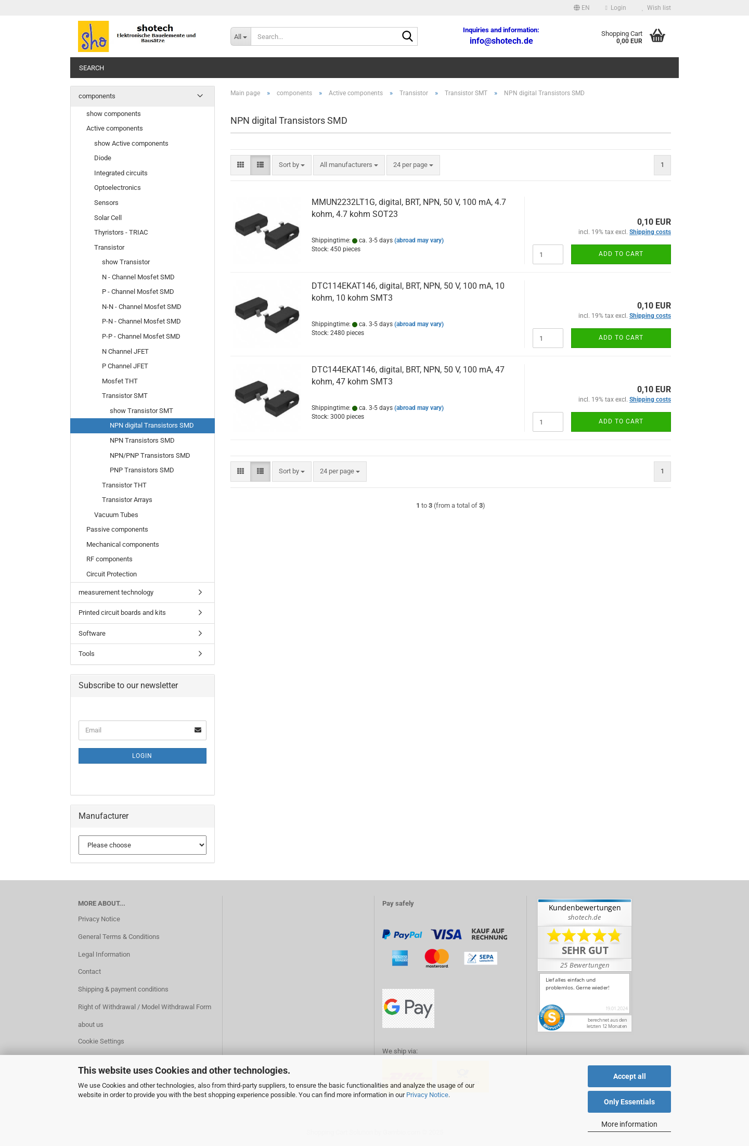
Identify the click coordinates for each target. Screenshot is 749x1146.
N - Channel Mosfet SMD (138, 277)
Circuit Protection (111, 574)
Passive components (117, 529)
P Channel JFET (125, 366)
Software (92, 633)
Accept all (629, 1076)
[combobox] (292, 165)
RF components (109, 559)
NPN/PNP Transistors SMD (150, 455)
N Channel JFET (125, 351)
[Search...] (240, 36)
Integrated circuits (121, 173)
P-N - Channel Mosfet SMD (141, 321)
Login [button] (615, 7)
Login (142, 755)
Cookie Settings (101, 1041)
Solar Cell (108, 218)
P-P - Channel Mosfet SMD (141, 336)
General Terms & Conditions (119, 937)
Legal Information (104, 954)
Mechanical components (122, 544)
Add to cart (621, 253)
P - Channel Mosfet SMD (138, 291)
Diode (102, 158)
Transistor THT (124, 485)
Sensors (106, 203)
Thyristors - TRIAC (121, 232)
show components (113, 114)
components (97, 96)
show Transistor (126, 262)
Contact (89, 971)
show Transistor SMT (141, 411)
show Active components (131, 143)
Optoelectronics (117, 187)
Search (91, 68)
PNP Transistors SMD (142, 470)
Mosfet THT (120, 381)
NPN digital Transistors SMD (152, 425)
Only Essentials (629, 1102)
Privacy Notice (427, 1095)
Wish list (656, 7)
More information (629, 1124)
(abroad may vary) (419, 240)
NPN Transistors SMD (142, 440)
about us (91, 1024)
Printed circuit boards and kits (122, 612)
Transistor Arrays (127, 500)
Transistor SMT (125, 396)
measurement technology (116, 592)
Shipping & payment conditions (123, 989)
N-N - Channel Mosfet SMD (142, 307)
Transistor (109, 247)
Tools (87, 654)
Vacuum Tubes (116, 515)
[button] (582, 8)
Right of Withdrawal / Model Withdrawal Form (144, 1007)
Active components (114, 128)
